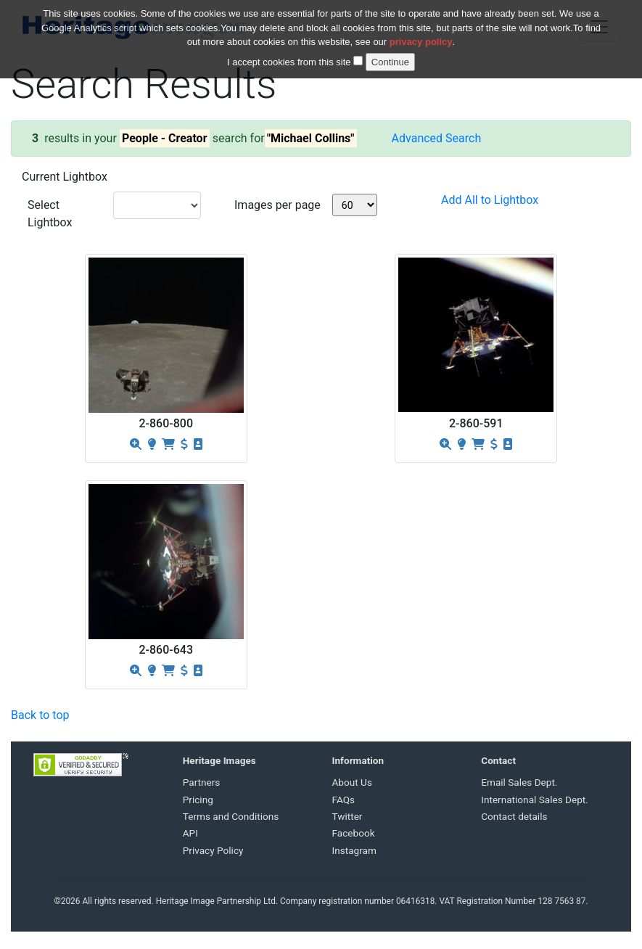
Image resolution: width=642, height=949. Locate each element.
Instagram (354, 850)
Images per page (277, 205)
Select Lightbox (50, 213)
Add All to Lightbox (489, 200)
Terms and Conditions (231, 816)
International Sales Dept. (534, 799)
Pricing (198, 799)
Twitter (347, 816)
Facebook (353, 833)
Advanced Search (437, 138)
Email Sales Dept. (519, 782)
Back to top (40, 715)
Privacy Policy (213, 850)
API (190, 833)
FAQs (343, 799)
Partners (202, 782)
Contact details (514, 816)
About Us (352, 782)
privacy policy (421, 33)
